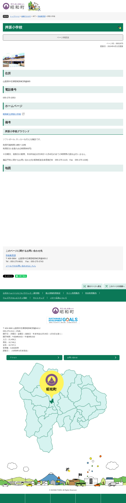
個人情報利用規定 (53, 293)
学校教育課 (42, 16)
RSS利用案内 (91, 293)
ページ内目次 (63, 37)
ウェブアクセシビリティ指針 (15, 298)
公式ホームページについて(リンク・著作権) (21, 293)
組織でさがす (26, 16)
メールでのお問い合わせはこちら (21, 266)
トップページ (15, 16)
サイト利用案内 (72, 293)
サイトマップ (38, 298)
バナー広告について (58, 298)
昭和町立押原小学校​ (12, 114)
